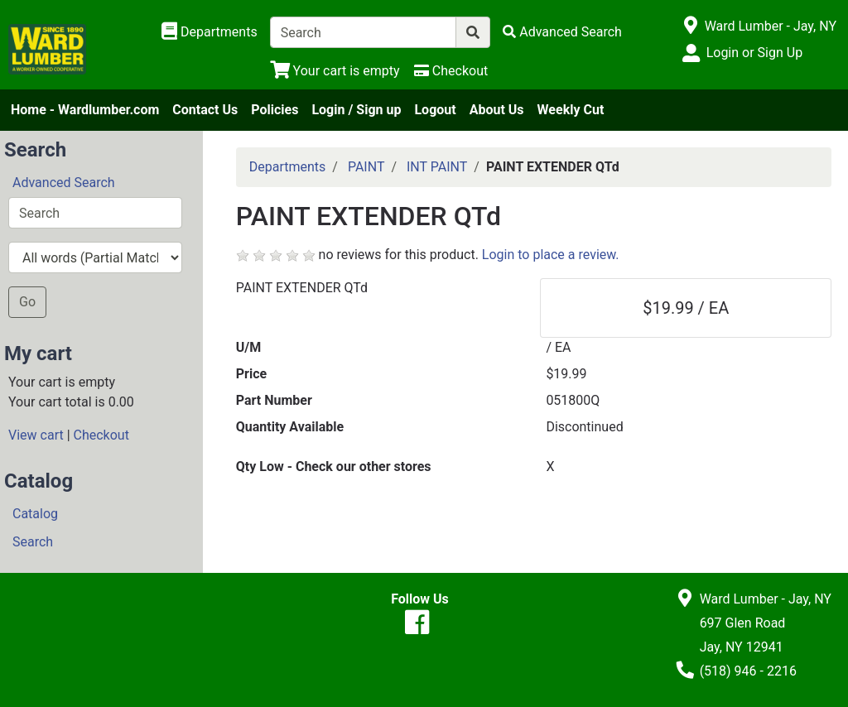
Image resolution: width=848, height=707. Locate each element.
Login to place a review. (550, 254)
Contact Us (205, 110)
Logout (434, 110)
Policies (274, 110)
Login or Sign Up (754, 52)
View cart (36, 435)
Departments (287, 167)
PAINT (366, 167)
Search (32, 542)
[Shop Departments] (209, 32)
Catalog (35, 514)
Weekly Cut (571, 110)
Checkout (101, 435)
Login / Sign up (356, 110)
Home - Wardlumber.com (85, 110)
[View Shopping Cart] (335, 71)
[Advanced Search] (562, 32)
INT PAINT (437, 167)
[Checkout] (451, 71)
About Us (497, 110)
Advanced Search (63, 182)
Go (27, 302)
